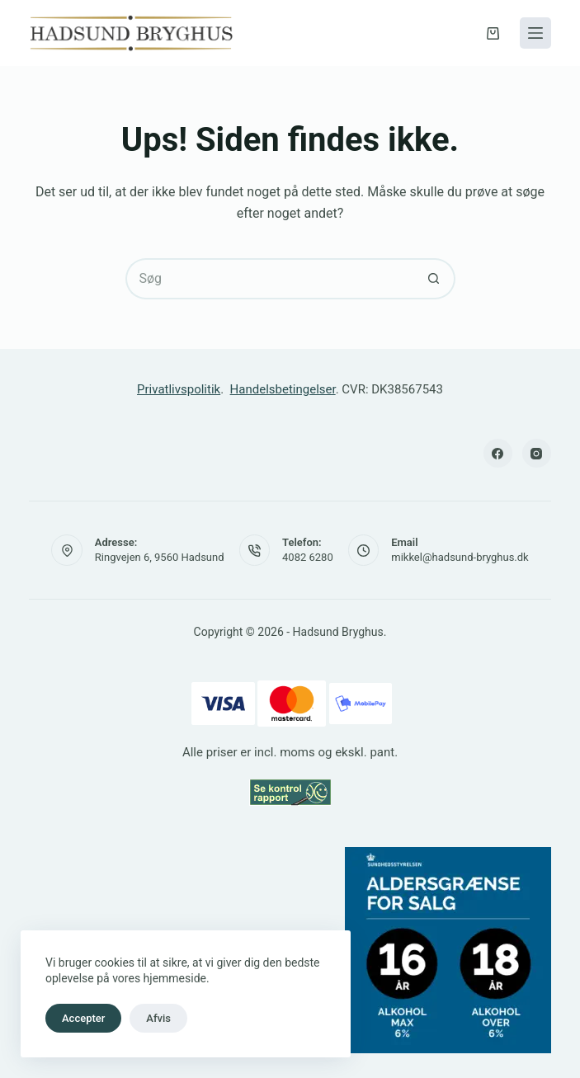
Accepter (83, 1018)
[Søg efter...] (269, 278)
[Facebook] (497, 453)
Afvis (158, 1018)
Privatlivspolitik (178, 389)
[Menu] (535, 33)
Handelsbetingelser (283, 389)
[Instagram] (536, 453)
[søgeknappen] (434, 278)
